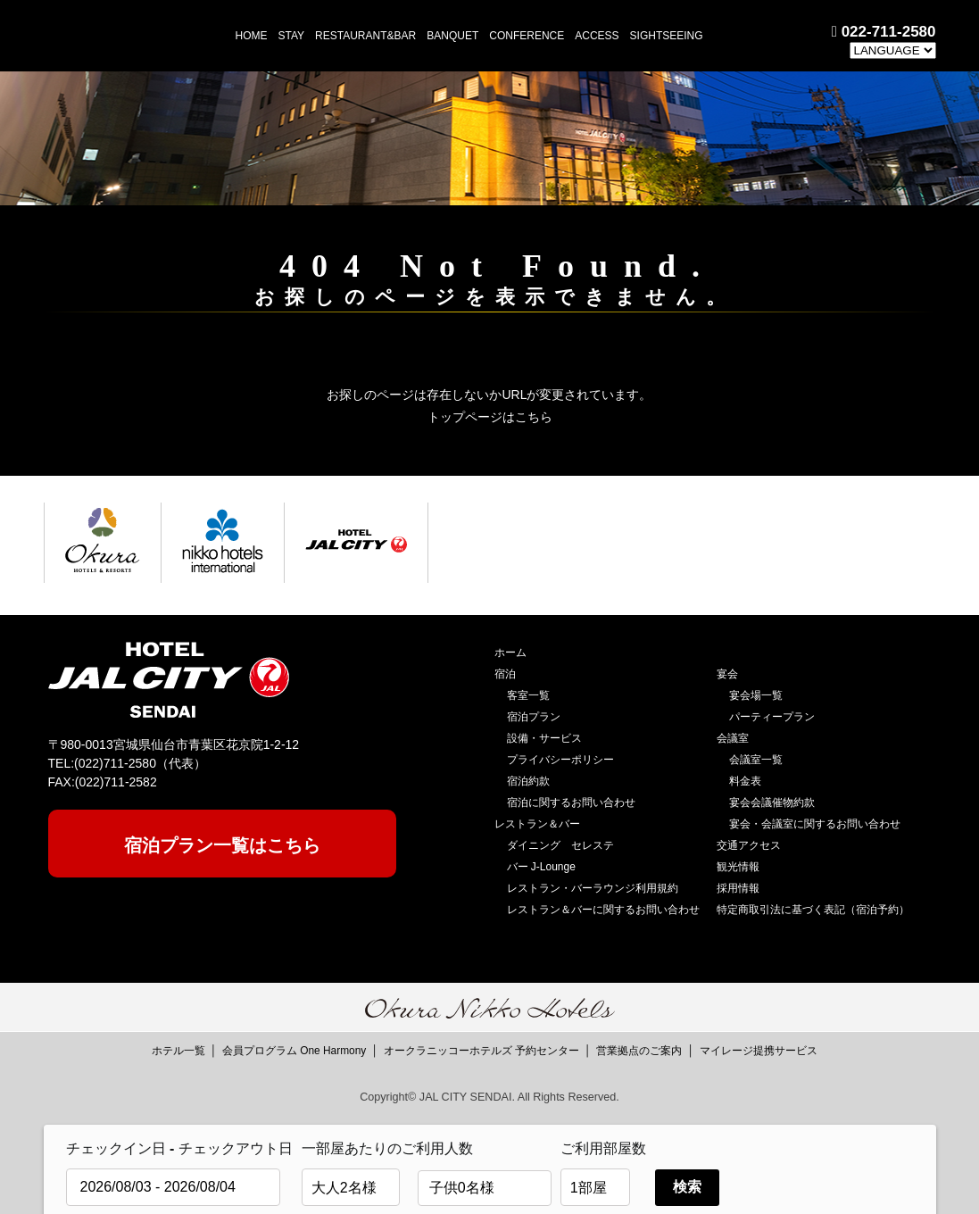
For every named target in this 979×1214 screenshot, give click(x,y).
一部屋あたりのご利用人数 (355, 1148)
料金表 (745, 781)
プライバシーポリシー (560, 759)
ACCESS (596, 35)
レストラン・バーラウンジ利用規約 (592, 888)
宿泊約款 (528, 781)
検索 (687, 1186)
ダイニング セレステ (560, 845)
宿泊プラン (533, 717)
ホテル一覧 (178, 1050)
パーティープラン (772, 717)
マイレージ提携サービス (758, 1050)
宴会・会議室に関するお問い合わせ (814, 824)
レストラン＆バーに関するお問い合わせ (603, 909)
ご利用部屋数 (603, 1148)
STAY (291, 35)
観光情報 (738, 867)
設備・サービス (544, 738)
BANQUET (452, 35)
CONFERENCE (526, 35)
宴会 (727, 674)
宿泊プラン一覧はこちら (222, 845)
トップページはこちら (489, 417)
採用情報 (738, 888)
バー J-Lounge (541, 867)
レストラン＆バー (537, 824)
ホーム (510, 652)
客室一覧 (528, 695)
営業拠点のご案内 (639, 1050)
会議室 (733, 738)
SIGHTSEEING (666, 35)
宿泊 (505, 674)
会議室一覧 (756, 759)
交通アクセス (749, 845)
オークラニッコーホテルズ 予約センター (481, 1050)
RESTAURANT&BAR (365, 35)
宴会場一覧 (756, 695)
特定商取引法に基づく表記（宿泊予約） (813, 909)
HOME (252, 35)
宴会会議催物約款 (772, 802)
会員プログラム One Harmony (294, 1050)
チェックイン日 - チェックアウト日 (179, 1148)
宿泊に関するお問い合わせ (571, 802)
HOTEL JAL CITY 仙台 (128, 35)
